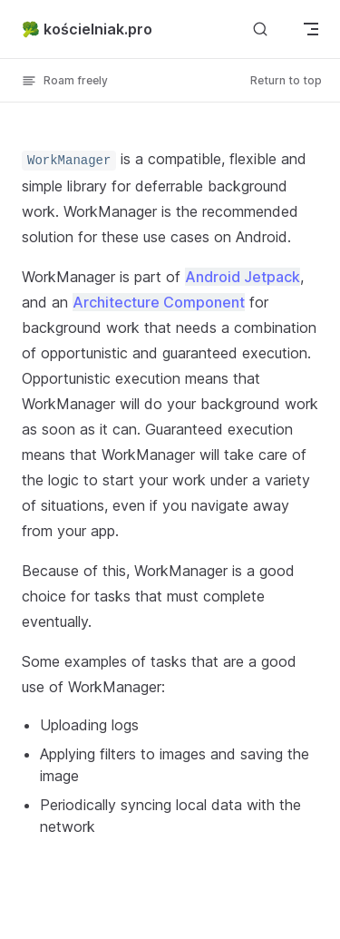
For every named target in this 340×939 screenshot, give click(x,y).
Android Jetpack (242, 277)
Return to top (286, 80)
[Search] (260, 29)
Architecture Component (159, 302)
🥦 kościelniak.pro (87, 29)
